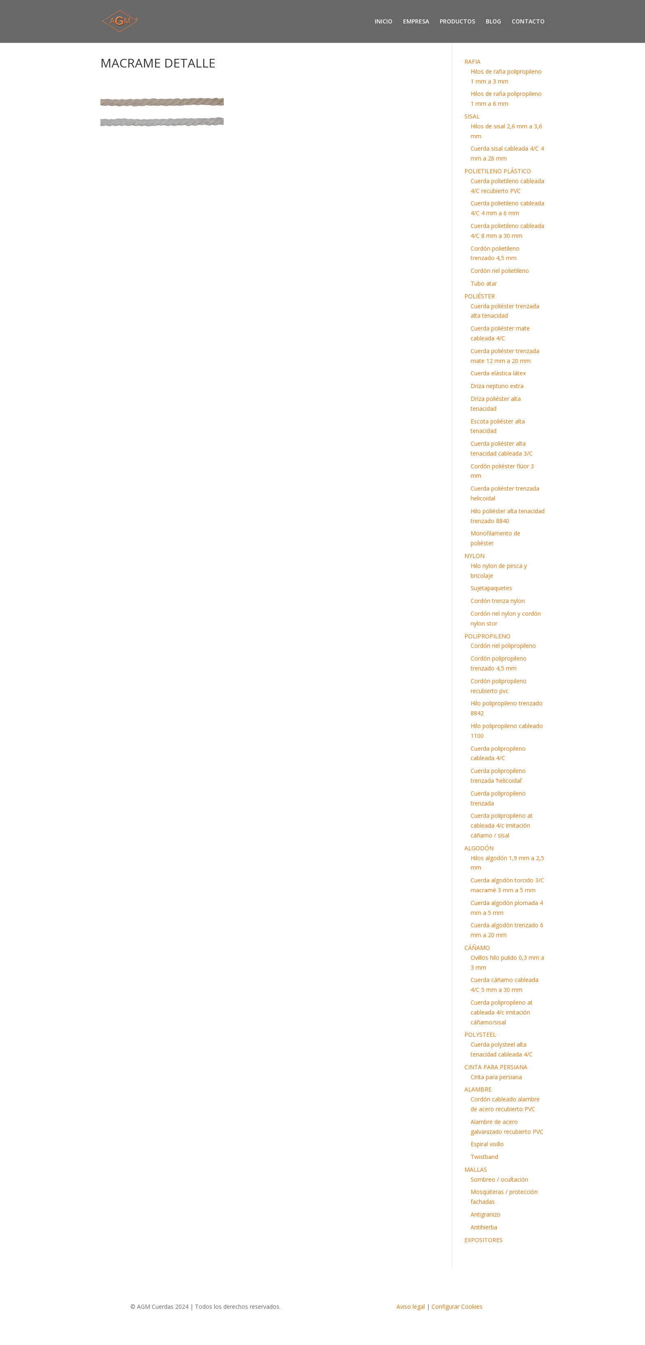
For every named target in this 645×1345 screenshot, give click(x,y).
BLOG (493, 22)
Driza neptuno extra (497, 386)
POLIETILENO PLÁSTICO (497, 171)
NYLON (474, 556)
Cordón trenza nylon (498, 601)
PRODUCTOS (457, 22)
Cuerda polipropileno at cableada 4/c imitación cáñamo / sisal (502, 825)
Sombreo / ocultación (499, 1179)
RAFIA (472, 61)
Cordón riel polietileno (500, 271)
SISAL (472, 116)
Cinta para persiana (496, 1077)
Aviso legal (411, 1306)
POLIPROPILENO (487, 636)
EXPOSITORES (483, 1240)
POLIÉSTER (479, 296)
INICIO (383, 22)
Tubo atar (484, 283)
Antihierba (484, 1227)
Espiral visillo (487, 1144)
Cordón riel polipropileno (503, 645)
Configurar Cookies (457, 1306)
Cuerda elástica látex (498, 373)
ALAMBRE (478, 1089)
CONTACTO (528, 22)
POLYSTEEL (480, 1034)
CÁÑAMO (477, 948)
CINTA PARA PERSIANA (495, 1067)
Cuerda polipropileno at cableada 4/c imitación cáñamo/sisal (502, 1012)
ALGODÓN (479, 848)
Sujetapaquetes (491, 588)
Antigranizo (486, 1214)
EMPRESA (416, 22)
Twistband (484, 1157)
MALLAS (475, 1169)
